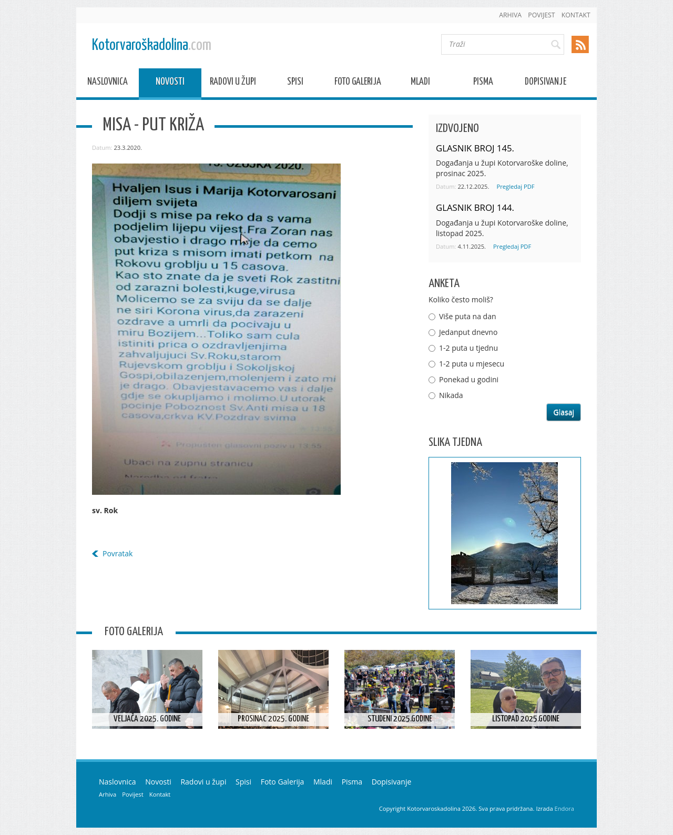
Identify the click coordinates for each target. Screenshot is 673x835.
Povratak (117, 553)
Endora (564, 808)
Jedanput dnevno (468, 332)
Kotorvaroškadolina (151, 45)
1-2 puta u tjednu (468, 348)
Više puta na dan (467, 316)
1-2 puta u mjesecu (471, 364)
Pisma (483, 83)
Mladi (420, 83)
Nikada (451, 395)
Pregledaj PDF (515, 186)
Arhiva (510, 15)
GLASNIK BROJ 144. (475, 207)
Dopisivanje (545, 83)
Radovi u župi (233, 83)
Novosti (170, 83)
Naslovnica (107, 83)
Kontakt (576, 15)
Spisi (295, 83)
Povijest (541, 15)
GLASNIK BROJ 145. (475, 148)
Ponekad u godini (468, 379)
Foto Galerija (357, 83)
